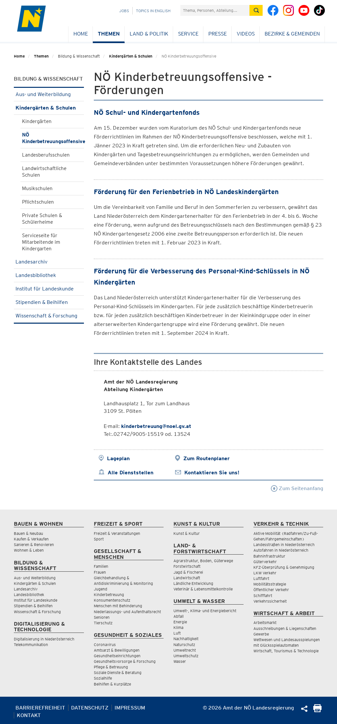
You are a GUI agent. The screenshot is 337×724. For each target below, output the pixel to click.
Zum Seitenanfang (297, 488)
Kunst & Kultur (186, 533)
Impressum (130, 708)
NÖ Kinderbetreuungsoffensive (53, 138)
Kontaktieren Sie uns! (211, 472)
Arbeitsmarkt (264, 622)
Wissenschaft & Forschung (48, 315)
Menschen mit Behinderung (118, 605)
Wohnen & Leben (29, 550)
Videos (246, 34)
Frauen (100, 572)
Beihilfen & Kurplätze (112, 684)
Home (80, 34)
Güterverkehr (265, 561)
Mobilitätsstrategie (269, 584)
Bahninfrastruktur (269, 556)
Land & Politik (149, 34)
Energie (180, 621)
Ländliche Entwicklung (193, 583)
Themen (109, 34)
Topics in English (153, 10)
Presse (217, 34)
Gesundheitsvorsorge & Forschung (125, 661)
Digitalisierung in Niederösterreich (44, 639)
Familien (101, 566)
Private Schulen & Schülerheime (42, 218)
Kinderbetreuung (109, 594)
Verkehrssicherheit (270, 601)
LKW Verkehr (264, 572)
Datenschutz (90, 708)
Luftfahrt (261, 578)
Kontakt (29, 715)
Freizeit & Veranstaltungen (117, 533)
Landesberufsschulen (46, 155)
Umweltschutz (185, 655)
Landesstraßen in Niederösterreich (284, 544)
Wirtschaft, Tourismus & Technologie (286, 650)
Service (188, 34)
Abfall (178, 616)
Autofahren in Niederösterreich (280, 550)
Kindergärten (37, 121)
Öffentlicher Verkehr (271, 589)
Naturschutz (184, 644)
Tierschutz (103, 622)
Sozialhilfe (103, 678)
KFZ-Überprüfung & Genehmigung (283, 567)
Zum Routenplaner (206, 458)
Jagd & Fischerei (188, 572)
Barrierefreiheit (40, 708)
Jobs (124, 10)
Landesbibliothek (48, 275)
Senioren (102, 617)
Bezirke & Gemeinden (292, 34)
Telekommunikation (31, 644)
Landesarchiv (48, 262)
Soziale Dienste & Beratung (118, 672)
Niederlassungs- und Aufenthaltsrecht (127, 611)
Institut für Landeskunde (48, 289)
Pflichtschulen (38, 202)
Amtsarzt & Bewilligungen (117, 650)
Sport (99, 539)
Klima (178, 627)
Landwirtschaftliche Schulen (44, 171)
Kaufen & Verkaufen (31, 539)
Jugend (100, 589)
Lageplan (118, 458)
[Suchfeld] (214, 10)
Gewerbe (261, 634)
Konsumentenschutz (112, 600)
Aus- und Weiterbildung (48, 94)
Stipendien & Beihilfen (48, 302)
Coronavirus (105, 644)
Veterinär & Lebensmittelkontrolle (203, 589)
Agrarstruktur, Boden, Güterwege (203, 560)
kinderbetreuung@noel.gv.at (156, 426)
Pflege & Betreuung (111, 666)
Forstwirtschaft (186, 566)
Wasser (179, 661)
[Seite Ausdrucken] (317, 710)
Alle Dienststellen (130, 472)
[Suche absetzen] (256, 10)
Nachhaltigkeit (185, 638)
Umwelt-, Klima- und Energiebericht (204, 610)
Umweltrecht (184, 650)
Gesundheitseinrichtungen (117, 655)
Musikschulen (37, 188)
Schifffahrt (262, 595)
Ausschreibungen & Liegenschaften (284, 628)
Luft (177, 633)
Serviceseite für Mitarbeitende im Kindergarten (41, 242)
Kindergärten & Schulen (130, 56)
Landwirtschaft (186, 577)
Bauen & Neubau (28, 533)
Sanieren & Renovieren (34, 544)
